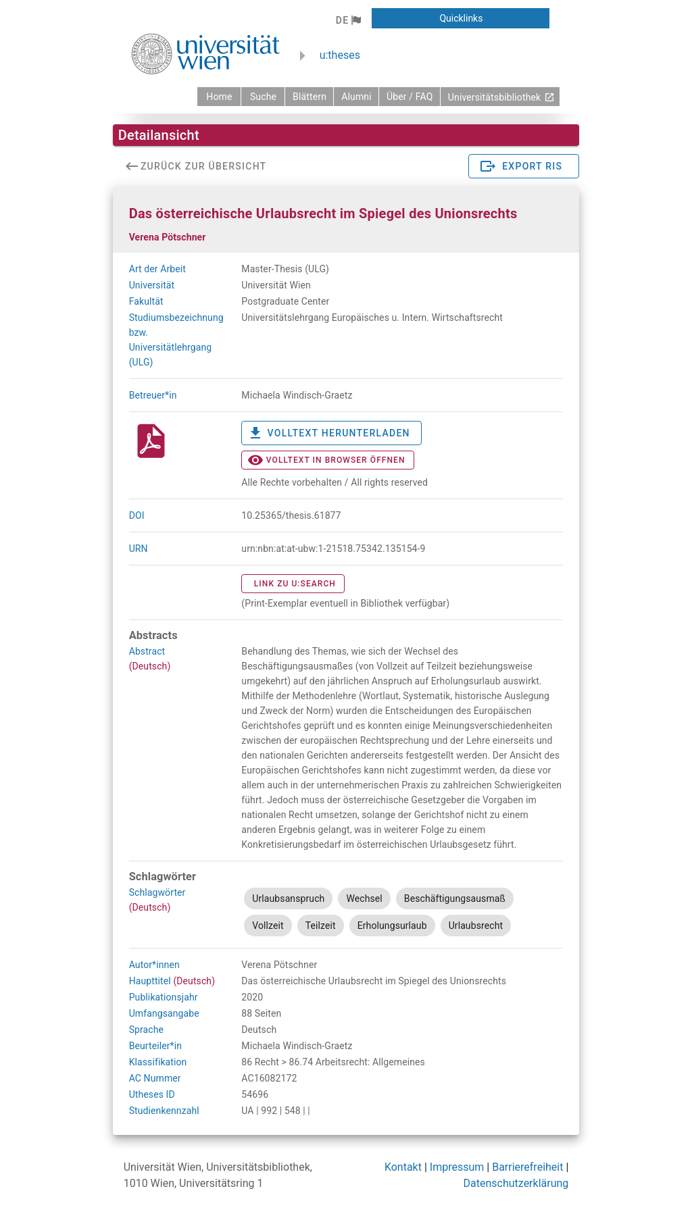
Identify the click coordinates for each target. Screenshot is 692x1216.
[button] (348, 20)
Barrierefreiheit (527, 1167)
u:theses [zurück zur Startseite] (340, 55)
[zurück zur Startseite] (219, 96)
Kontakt (403, 1167)
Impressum (457, 1167)
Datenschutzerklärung (516, 1183)
